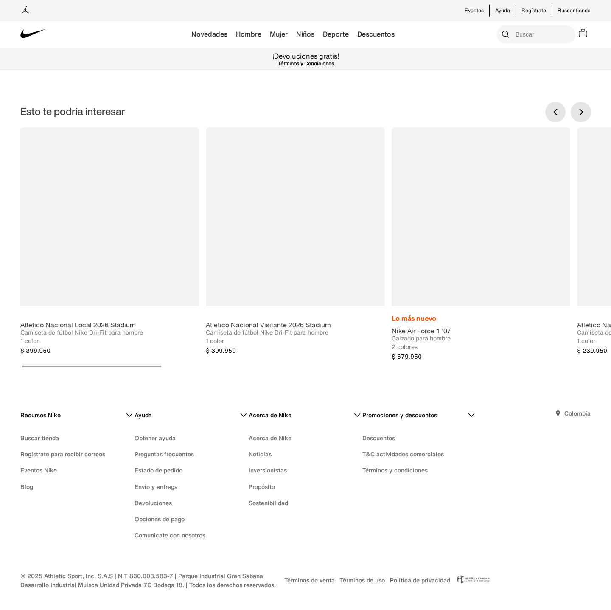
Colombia (577, 413)
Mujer (279, 34)
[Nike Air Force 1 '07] (481, 243)
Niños (305, 34)
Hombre (248, 34)
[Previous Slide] (555, 112)
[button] (91, 366)
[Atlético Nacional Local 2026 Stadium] (109, 243)
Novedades (209, 34)
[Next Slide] (581, 112)
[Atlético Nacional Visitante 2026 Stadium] (295, 243)
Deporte (336, 34)
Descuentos (376, 34)
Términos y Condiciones (305, 63)
